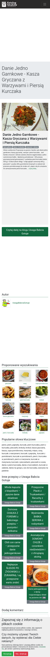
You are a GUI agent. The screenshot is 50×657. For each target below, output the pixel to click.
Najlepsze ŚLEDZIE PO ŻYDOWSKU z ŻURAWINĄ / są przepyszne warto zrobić (12, 573)
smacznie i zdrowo (32, 147)
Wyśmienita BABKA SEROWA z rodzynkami (37, 518)
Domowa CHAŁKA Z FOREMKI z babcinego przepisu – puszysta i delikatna (12, 520)
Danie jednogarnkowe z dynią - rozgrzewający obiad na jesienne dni (37, 593)
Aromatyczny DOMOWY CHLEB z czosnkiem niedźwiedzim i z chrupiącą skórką (37, 546)
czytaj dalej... (33, 168)
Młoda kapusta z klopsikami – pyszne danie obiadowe (12, 492)
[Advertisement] (25, 35)
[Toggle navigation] (44, 4)
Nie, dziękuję (21, 654)
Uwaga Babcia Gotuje (12, 503)
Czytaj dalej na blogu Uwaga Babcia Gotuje (25, 232)
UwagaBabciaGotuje (16, 303)
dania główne (7, 147)
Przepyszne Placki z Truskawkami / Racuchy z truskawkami (37, 494)
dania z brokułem (19, 147)
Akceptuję (7, 654)
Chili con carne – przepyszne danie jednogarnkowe (12, 548)
